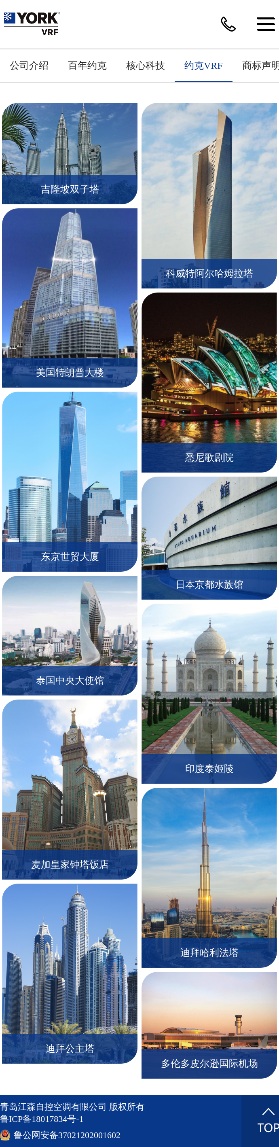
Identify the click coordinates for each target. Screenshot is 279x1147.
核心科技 (145, 65)
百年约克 (87, 65)
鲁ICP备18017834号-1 (42, 1119)
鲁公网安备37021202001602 (67, 1135)
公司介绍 (29, 65)
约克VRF (203, 65)
